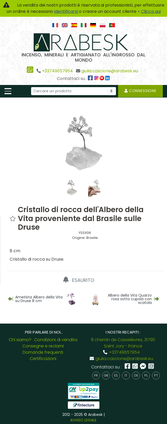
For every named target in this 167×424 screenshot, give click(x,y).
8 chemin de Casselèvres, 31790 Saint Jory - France (123, 343)
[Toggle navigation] (8, 91)
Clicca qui (151, 11)
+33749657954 (57, 71)
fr (96, 375)
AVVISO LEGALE (83, 420)
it (126, 375)
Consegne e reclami (43, 346)
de (136, 375)
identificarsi (66, 11)
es (116, 375)
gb (106, 375)
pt (156, 375)
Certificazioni (43, 359)
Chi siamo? (20, 340)
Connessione (140, 90)
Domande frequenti (43, 352)
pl (146, 375)
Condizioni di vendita (55, 340)
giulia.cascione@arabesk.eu (109, 71)
